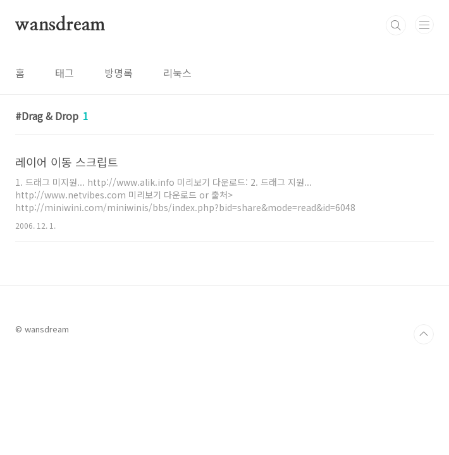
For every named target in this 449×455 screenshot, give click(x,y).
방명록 (118, 72)
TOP (424, 334)
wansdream (60, 25)
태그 (64, 72)
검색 (395, 25)
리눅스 (177, 72)
